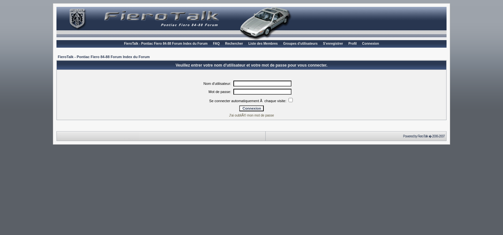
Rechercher (234, 43)
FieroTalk (422, 136)
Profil (352, 43)
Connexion (370, 43)
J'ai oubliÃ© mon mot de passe (251, 115)
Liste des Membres (263, 43)
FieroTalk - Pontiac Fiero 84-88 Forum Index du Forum (166, 43)
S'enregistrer (333, 43)
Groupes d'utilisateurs (300, 43)
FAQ (216, 43)
